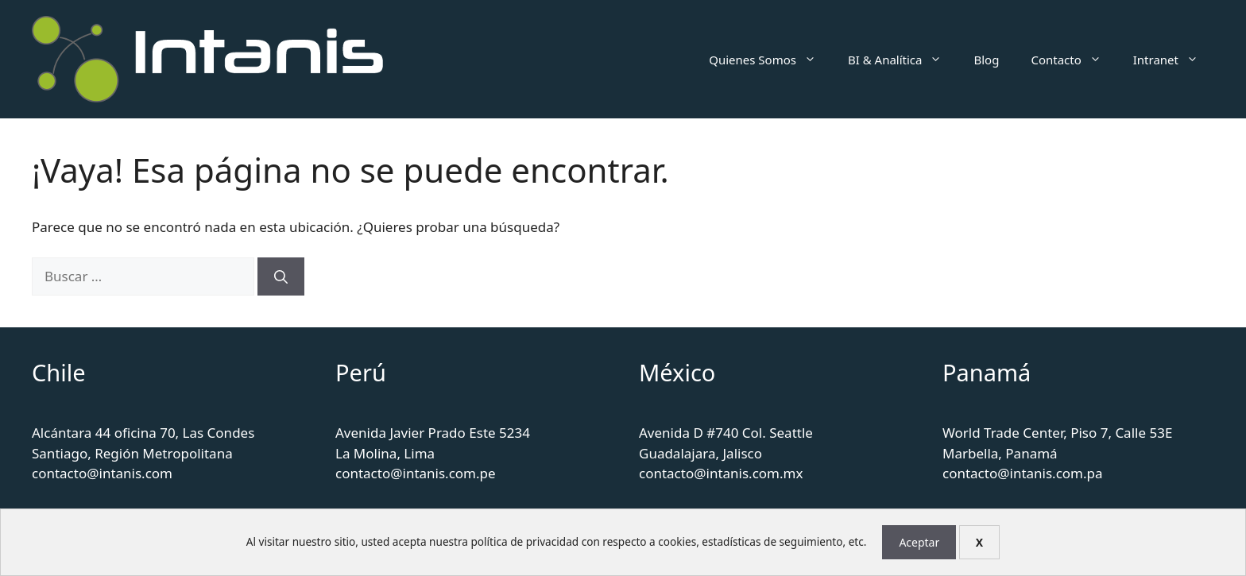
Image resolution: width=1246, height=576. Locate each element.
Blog (986, 60)
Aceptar (919, 542)
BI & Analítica (903, 59)
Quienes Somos (770, 59)
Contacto (1073, 59)
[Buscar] (280, 276)
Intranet (1173, 59)
